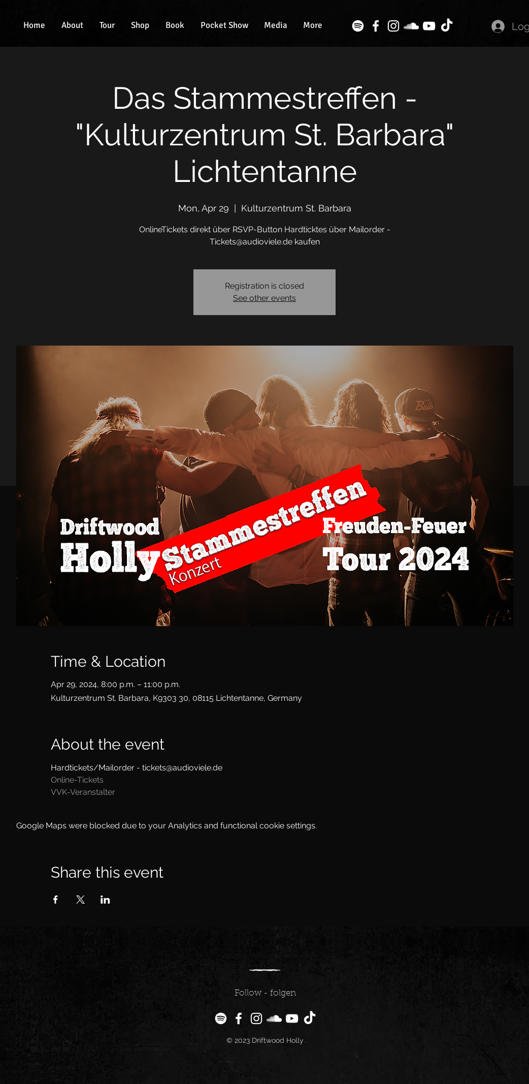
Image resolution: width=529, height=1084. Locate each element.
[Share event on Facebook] (55, 899)
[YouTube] (429, 26)
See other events (264, 298)
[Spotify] (358, 26)
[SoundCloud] (411, 26)
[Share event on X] (80, 899)
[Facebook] (375, 26)
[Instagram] (393, 26)
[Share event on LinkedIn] (105, 899)
